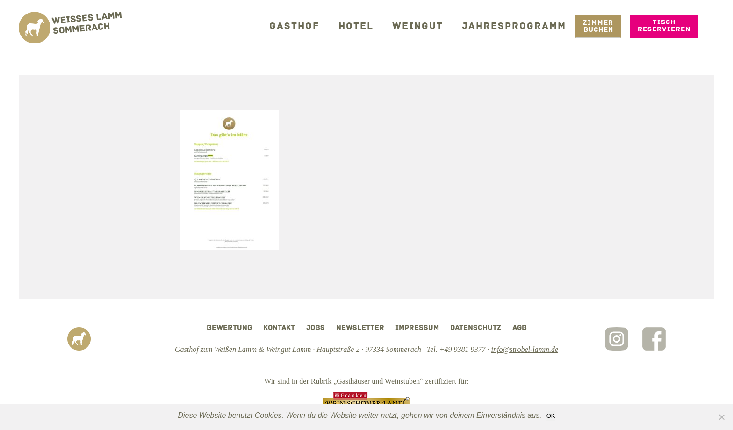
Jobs (315, 328)
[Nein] (721, 417)
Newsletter (360, 328)
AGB (519, 328)
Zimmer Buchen (598, 26)
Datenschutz (475, 328)
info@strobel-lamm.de (524, 349)
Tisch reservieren (664, 25)
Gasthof (312, 25)
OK (550, 415)
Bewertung (229, 328)
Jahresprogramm (518, 25)
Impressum (417, 328)
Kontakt (279, 328)
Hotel (370, 25)
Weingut (428, 25)
